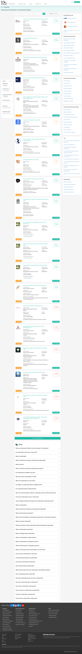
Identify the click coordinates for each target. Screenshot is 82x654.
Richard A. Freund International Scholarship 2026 (34, 372)
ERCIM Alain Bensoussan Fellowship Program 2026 (34, 57)
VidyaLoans (31, 626)
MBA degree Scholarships (68, 47)
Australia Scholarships (67, 88)
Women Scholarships (67, 181)
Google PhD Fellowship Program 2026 (31, 120)
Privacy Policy (17, 635)
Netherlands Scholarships (68, 101)
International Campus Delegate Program (32, 636)
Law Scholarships (66, 127)
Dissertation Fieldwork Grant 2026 (30, 159)
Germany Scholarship (19, 613)
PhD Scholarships (6, 624)
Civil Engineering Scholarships (69, 114)
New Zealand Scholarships (68, 98)
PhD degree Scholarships (68, 55)
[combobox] (7, 85)
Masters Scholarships (6, 622)
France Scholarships (67, 96)
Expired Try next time (56, 307)
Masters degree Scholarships (68, 45)
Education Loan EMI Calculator (53, 610)
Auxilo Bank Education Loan (34, 622)
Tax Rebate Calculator (52, 615)
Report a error (30, 641)
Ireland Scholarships (67, 93)
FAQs (3, 640)
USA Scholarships (66, 80)
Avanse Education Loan (33, 615)
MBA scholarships (6, 619)
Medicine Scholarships (67, 124)
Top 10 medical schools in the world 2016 (71, 159)
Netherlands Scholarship (20, 624)
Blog (31, 3)
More (46, 3)
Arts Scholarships (6, 610)
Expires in (56, 20)
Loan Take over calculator (53, 613)
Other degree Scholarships (68, 72)
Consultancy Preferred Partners (32, 639)
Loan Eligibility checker (52, 617)
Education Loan (23, 3)
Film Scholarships (66, 119)
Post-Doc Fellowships (6, 626)
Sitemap (16, 638)
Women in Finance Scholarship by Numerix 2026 (34, 77)
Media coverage (18, 637)
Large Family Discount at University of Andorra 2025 (35, 265)
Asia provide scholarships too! (69, 144)
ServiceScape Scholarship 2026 (30, 38)
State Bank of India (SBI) (69, 18)
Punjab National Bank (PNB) (70, 26)
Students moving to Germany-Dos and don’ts (71, 173)
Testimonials (4, 638)
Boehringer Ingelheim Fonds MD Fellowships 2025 (34, 285)
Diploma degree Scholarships (68, 50)
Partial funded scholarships (68, 189)
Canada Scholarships (19, 617)
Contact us (4, 641)
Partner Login (30, 634)
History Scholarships (67, 129)
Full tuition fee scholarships (68, 192)
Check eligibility (56, 33)
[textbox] (8, 90)
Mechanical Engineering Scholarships (70, 117)
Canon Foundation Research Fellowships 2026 (33, 178)
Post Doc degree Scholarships (69, 58)
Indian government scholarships (69, 184)
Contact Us (39, 3)
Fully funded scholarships (68, 186)
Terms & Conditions (18, 634)
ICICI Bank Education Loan (33, 624)
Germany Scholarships (67, 85)
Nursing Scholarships (67, 112)
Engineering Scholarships (7, 615)
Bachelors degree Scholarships (69, 42)
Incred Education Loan (33, 619)
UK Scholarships (66, 83)
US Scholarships (19, 610)
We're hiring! (4, 634)
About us (3, 635)
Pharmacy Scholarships (67, 122)
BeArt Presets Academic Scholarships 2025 (33, 305)
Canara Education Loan (33, 617)
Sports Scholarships (67, 109)
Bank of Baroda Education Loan (34, 613)
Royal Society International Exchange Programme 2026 (35, 19)
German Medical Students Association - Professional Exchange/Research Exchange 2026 (35, 417)
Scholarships (12, 3)
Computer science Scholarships (69, 132)
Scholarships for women (7, 628)
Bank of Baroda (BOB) (69, 22)
